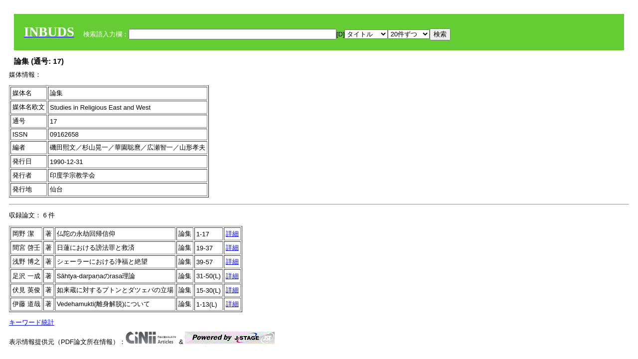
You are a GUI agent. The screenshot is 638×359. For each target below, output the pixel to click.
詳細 (232, 233)
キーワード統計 (31, 322)
